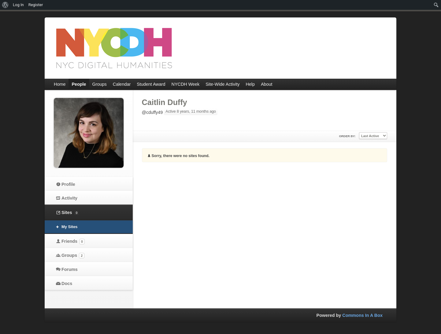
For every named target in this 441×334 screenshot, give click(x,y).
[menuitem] (5, 5)
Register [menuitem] (35, 4)
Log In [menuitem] (18, 4)
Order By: (347, 136)
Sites (70, 213)
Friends (73, 241)
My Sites (69, 226)
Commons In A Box (362, 315)
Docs (66, 283)
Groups (72, 255)
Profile (68, 184)
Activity (69, 198)
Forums (69, 269)
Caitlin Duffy (164, 102)
